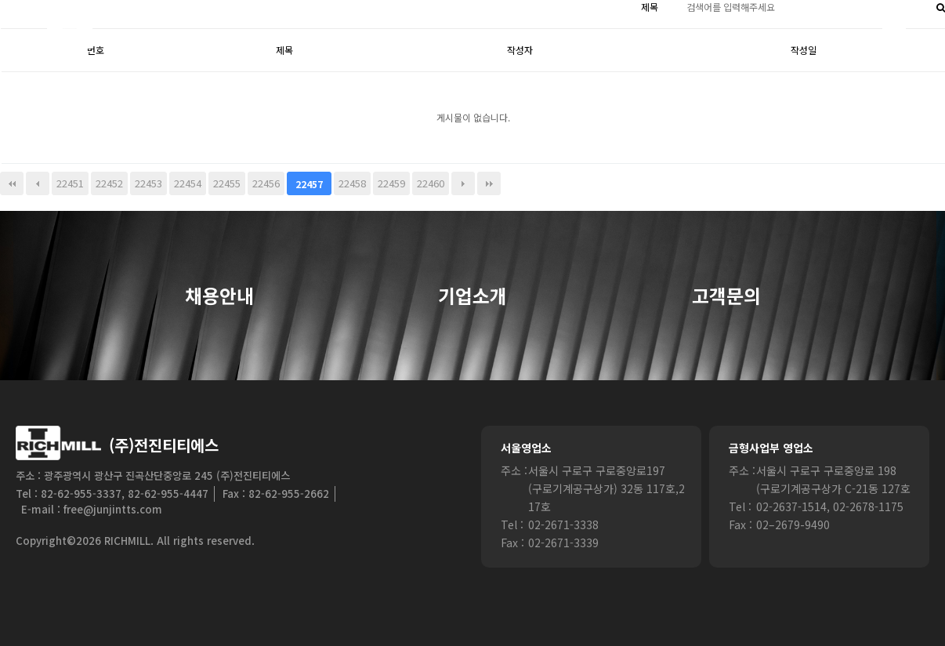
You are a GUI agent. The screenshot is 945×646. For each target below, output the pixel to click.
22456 (266, 183)
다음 (463, 183)
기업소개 (472, 296)
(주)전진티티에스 (164, 445)
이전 (37, 183)
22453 (148, 183)
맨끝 (489, 183)
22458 (352, 183)
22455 (227, 183)
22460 (430, 183)
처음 (12, 183)
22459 (391, 183)
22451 (70, 183)
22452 (109, 183)
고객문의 (726, 296)
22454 (187, 183)
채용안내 (219, 296)
